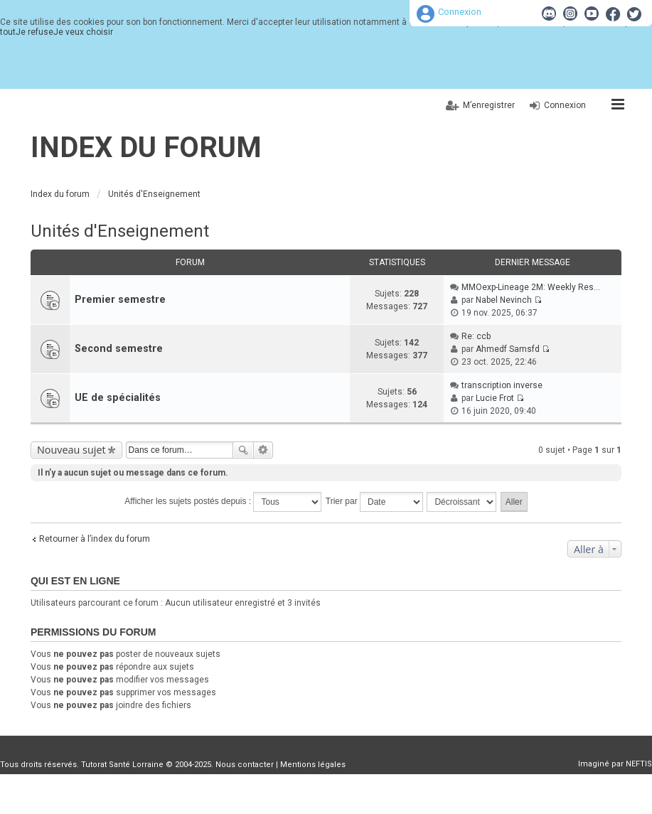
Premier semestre (120, 300)
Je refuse (34, 32)
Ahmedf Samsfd (508, 349)
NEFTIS (639, 764)
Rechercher (243, 450)
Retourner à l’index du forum (94, 539)
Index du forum (146, 147)
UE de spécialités (118, 398)
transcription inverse (502, 385)
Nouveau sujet (71, 449)
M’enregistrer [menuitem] (489, 105)
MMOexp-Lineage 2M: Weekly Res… (530, 287)
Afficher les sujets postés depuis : (222, 502)
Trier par (374, 502)
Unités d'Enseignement (120, 231)
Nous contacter (244, 764)
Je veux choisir (83, 32)
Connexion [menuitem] (565, 105)
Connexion (459, 11)
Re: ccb (476, 336)
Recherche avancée (263, 450)
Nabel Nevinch (504, 300)
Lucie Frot (495, 398)
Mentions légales (313, 764)
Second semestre (119, 349)
